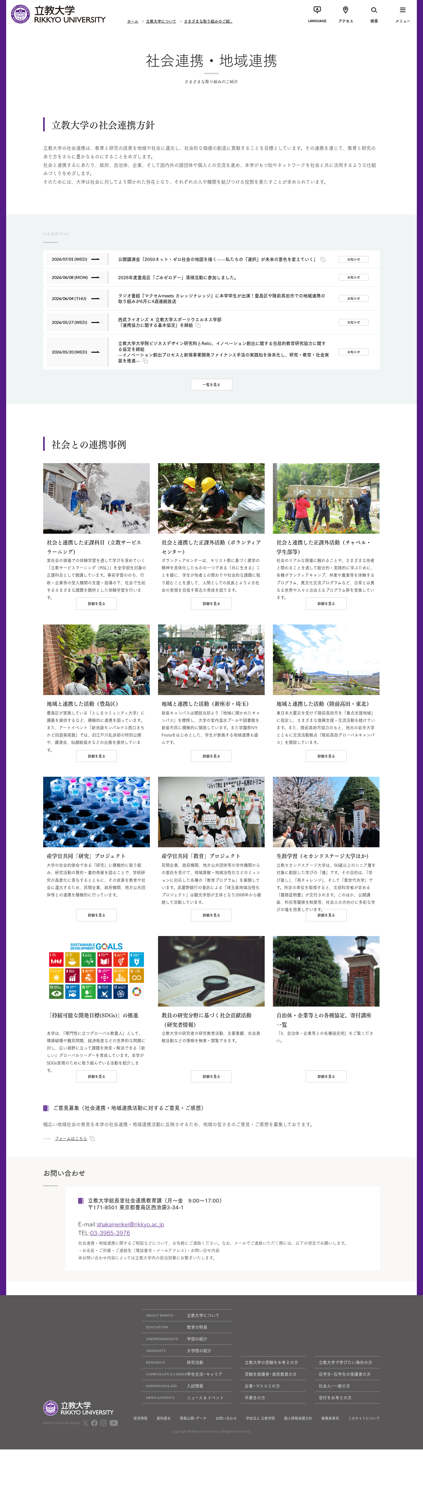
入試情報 (172, 1430)
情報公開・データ (193, 1463)
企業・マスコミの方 (262, 1430)
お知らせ (353, 259)
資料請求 (164, 1463)
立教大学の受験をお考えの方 (271, 1407)
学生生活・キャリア (182, 1418)
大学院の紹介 (177, 1395)
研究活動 (172, 1407)
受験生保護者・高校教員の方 (271, 1419)
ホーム (132, 21)
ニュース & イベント (183, 1442)
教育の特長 (174, 1371)
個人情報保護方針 (298, 1463)
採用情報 (140, 1463)
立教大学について (161, 21)
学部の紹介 (174, 1383)
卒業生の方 (255, 1442)
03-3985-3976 (110, 1277)
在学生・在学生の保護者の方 (345, 1419)
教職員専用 (330, 1463)
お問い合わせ (226, 1463)
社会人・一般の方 (334, 1430)
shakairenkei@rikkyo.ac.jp (130, 1268)
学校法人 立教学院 (260, 1463)
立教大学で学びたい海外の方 (345, 1407)
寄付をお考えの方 (335, 1442)
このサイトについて (364, 1463)
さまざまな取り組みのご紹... (208, 21)
